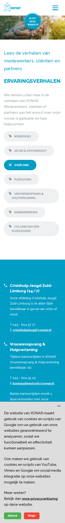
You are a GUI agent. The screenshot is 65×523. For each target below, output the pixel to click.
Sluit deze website (33, 21)
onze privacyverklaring (40, 499)
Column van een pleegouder (25, 229)
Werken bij (22, 136)
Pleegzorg (22, 179)
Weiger (32, 515)
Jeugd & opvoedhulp (30, 150)
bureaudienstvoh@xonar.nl (33, 383)
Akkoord (12, 515)
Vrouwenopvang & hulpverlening (28, 196)
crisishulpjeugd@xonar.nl (32, 330)
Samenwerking (25, 212)
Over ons (21, 165)
